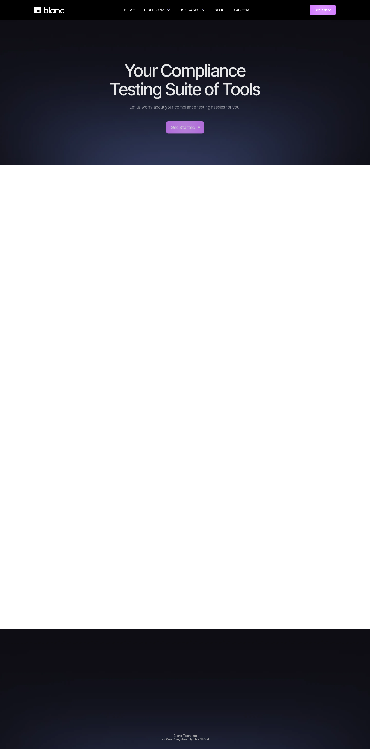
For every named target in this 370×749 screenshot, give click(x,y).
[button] (157, 10)
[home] (49, 10)
